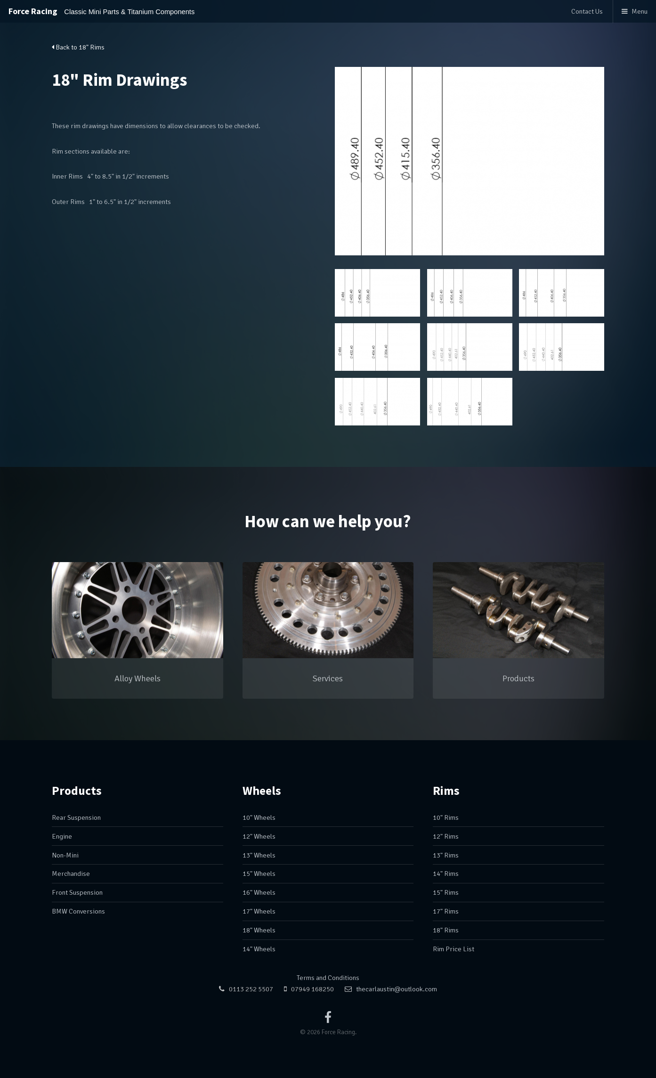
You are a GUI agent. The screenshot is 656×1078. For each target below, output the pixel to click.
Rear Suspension (76, 817)
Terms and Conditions (328, 977)
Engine (62, 836)
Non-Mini (65, 855)
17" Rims (446, 911)
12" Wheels (259, 836)
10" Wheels (259, 817)
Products (77, 790)
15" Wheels (259, 873)
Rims (446, 790)
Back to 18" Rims (78, 47)
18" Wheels (259, 930)
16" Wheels (259, 892)
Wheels (262, 790)
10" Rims (446, 817)
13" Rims (446, 855)
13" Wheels (259, 855)
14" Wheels (259, 949)
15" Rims (446, 892)
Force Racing (101, 11)
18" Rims (446, 930)
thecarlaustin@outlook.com (396, 989)
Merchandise (71, 873)
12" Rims (446, 836)
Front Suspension (77, 892)
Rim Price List (453, 949)
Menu (640, 11)
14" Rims (446, 873)
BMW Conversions (78, 911)
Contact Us (587, 11)
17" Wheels (259, 911)
